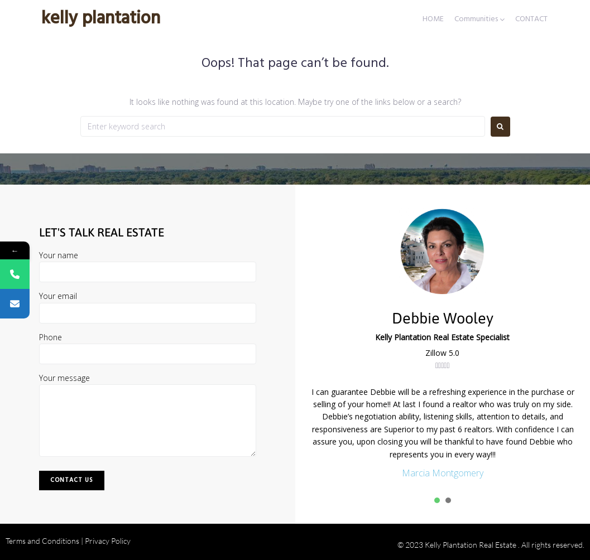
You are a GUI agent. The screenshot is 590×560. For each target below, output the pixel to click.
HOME (433, 19)
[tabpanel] (443, 433)
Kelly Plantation (100, 18)
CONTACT (531, 19)
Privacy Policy (108, 540)
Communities (476, 19)
